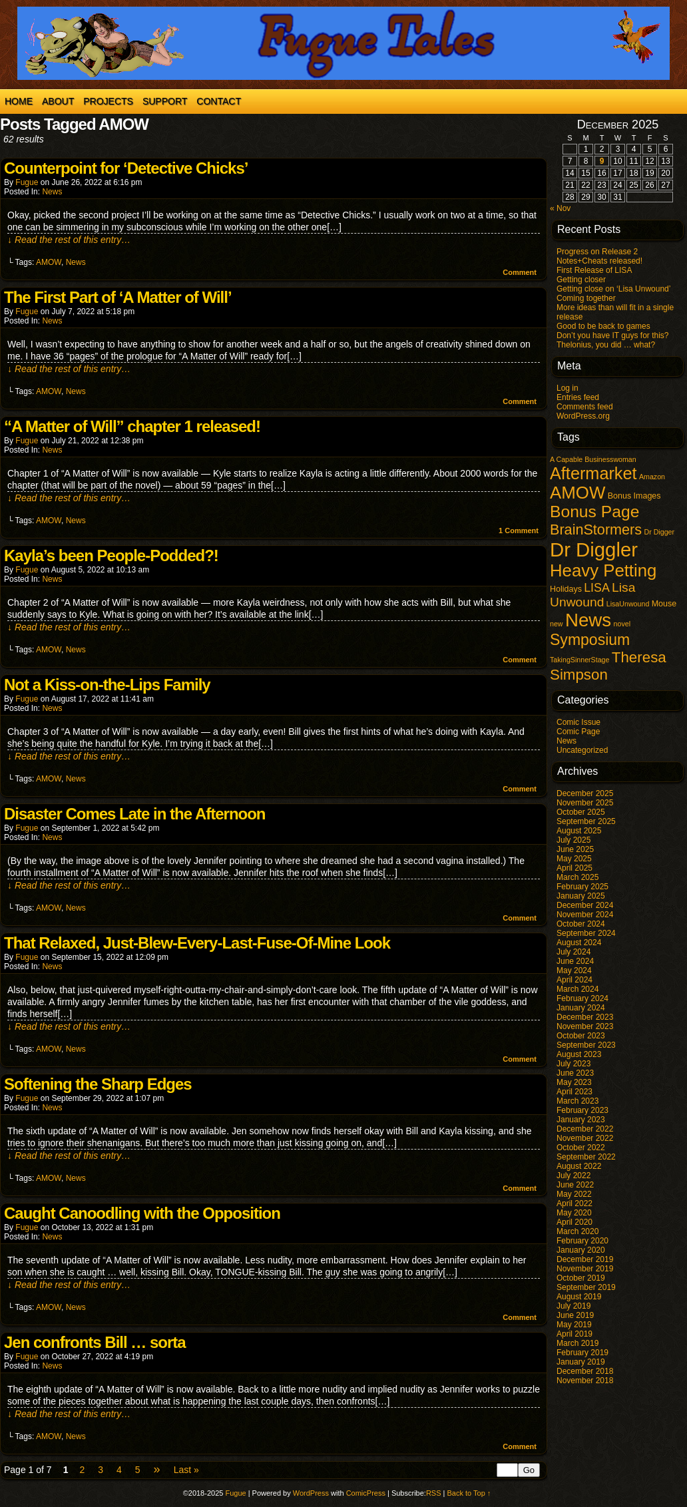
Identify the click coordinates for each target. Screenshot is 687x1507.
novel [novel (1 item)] (622, 624)
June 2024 (575, 961)
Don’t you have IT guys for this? (613, 335)
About (58, 101)
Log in (567, 388)
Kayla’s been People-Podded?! (111, 555)
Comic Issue (578, 722)
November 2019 (585, 1268)
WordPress (311, 1493)
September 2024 (586, 933)
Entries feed (578, 397)
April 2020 (574, 1222)
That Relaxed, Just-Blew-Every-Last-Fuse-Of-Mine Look (197, 943)
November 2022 (585, 1138)
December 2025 (585, 793)
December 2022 (585, 1129)
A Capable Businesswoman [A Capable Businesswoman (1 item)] (593, 459)
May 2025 (574, 858)
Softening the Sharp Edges (98, 1084)
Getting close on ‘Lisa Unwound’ (613, 289)
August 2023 (579, 1054)
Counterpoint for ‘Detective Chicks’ (126, 168)
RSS (433, 1493)
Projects (108, 101)
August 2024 (579, 942)
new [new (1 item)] (556, 624)
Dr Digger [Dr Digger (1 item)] (659, 532)
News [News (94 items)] (588, 620)
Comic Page (578, 731)
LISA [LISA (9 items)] (596, 587)
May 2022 (574, 1194)
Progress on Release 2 (597, 251)
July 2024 (573, 952)
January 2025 (581, 896)
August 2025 (579, 830)
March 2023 (577, 1101)
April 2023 (574, 1091)
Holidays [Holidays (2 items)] (566, 589)
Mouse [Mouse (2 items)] (664, 603)
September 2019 (586, 1287)
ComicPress (365, 1493)
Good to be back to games (603, 326)
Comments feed (585, 406)
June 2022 (575, 1184)
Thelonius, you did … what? (606, 344)
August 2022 (579, 1166)
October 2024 (581, 924)
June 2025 (575, 849)
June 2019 (575, 1315)
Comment (520, 272)
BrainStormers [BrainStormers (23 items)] (596, 529)
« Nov (560, 208)
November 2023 (585, 1026)
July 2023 (573, 1063)
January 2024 (581, 1007)
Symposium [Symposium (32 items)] (590, 639)
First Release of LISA (594, 270)
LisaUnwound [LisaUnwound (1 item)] (628, 604)
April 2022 (574, 1203)
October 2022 (581, 1147)
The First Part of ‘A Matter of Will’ (118, 297)
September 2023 (586, 1045)
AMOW (48, 262)
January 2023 (581, 1119)
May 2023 (574, 1082)
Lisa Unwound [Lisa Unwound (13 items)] (592, 594)
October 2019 (581, 1278)
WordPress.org (583, 416)
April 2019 (574, 1334)
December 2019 (585, 1259)
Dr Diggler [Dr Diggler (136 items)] (594, 549)
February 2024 (582, 998)
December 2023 (585, 1017)
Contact (218, 101)
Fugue (26, 182)
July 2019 (573, 1306)
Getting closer (581, 279)
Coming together (586, 298)
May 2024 (574, 970)
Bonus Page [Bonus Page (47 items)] (594, 512)
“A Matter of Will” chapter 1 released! (132, 426)
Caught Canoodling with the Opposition (142, 1213)
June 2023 (575, 1073)
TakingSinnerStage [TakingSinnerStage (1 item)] (579, 660)
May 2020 (574, 1212)
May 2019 (574, 1324)
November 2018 (585, 1380)
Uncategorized (582, 750)
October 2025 (581, 812)
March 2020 (577, 1231)
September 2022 (586, 1157)
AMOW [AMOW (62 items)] (577, 492)
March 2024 (577, 989)
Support (164, 101)
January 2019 (581, 1362)
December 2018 (585, 1371)
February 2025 (582, 886)
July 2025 (573, 840)
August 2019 (579, 1296)
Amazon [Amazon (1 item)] (652, 477)
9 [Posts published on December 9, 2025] (602, 161)
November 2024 (585, 914)
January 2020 (581, 1250)
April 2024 (574, 979)
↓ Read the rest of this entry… (68, 239)
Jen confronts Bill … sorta (95, 1342)
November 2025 (585, 802)
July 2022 (573, 1175)
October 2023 (581, 1035)
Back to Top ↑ (469, 1493)
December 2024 (585, 905)
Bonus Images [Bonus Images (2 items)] (634, 496)
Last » (186, 1469)
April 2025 (574, 868)
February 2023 (582, 1110)
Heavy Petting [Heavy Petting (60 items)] (603, 570)
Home (19, 101)
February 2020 (582, 1240)
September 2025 (586, 821)
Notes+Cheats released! (599, 261)
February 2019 (582, 1352)
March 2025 (577, 877)
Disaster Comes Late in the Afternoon (135, 814)
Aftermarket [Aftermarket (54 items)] (593, 473)
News (52, 191)
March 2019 (577, 1343)
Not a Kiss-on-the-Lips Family (107, 685)
